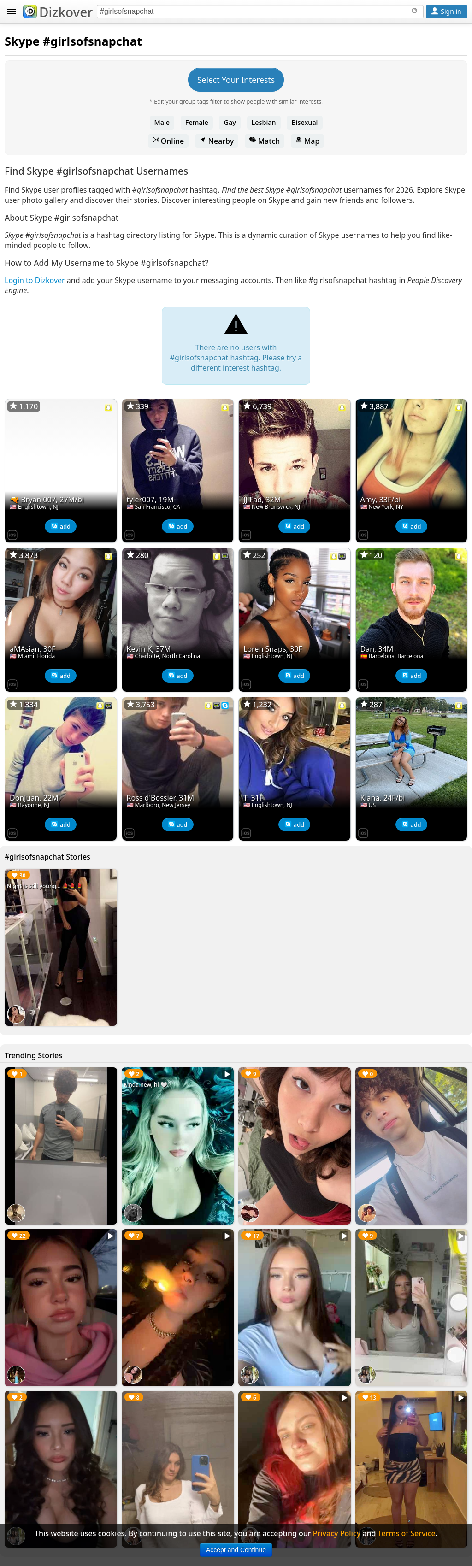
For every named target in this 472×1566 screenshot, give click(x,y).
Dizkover (58, 12)
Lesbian (264, 122)
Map (307, 141)
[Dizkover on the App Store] (12, 534)
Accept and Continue (236, 1550)
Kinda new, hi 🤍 (145, 1085)
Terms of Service (407, 1533)
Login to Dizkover (35, 280)
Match (264, 141)
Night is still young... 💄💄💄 (45, 886)
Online (168, 141)
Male (162, 122)
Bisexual (304, 122)
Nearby (217, 141)
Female (196, 122)
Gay (230, 122)
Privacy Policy (336, 1533)
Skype (22, 41)
